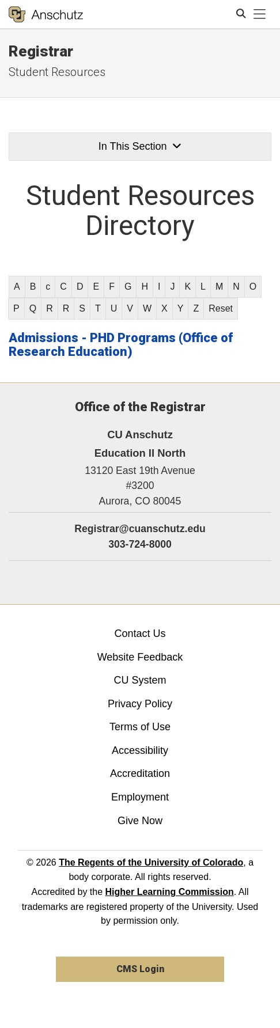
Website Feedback (140, 657)
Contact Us (139, 633)
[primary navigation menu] (259, 14)
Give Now (140, 820)
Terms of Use (140, 727)
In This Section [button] (140, 146)
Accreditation (140, 773)
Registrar (41, 51)
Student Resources (57, 72)
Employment (140, 797)
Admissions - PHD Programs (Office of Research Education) (121, 345)
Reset (221, 308)
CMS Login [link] (140, 968)
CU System (139, 680)
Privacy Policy (140, 704)
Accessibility (140, 750)
